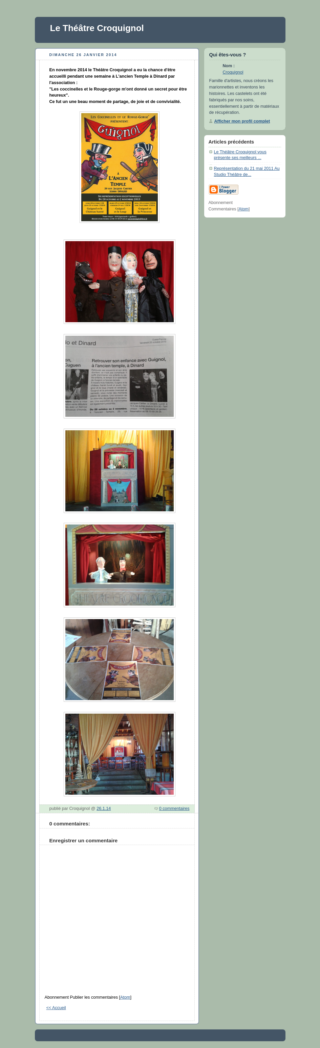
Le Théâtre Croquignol (97, 28)
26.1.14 (104, 808)
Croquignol (233, 72)
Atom (125, 997)
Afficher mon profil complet (242, 121)
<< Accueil (56, 1007)
